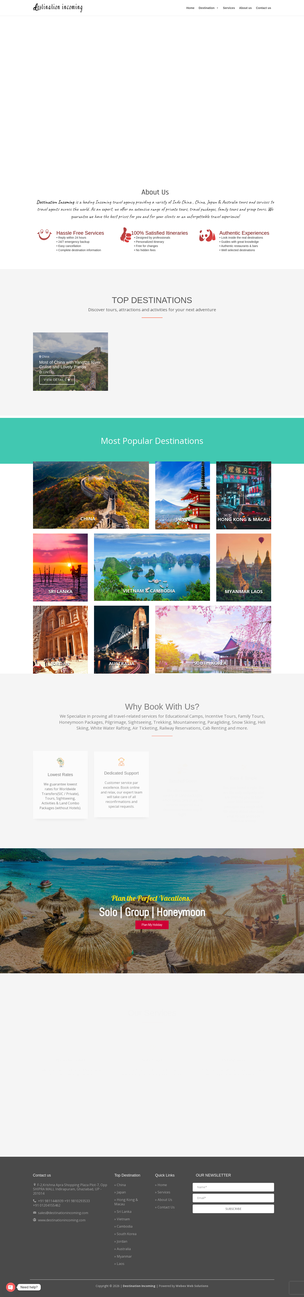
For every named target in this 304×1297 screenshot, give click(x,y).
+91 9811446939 (51, 1201)
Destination (209, 8)
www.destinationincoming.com (61, 1220)
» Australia (122, 1249)
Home (190, 8)
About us (245, 8)
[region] (152, 910)
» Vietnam (122, 1219)
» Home (161, 1185)
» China (120, 1185)
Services (229, 8)
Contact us (263, 8)
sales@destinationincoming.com (63, 1213)
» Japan (120, 1192)
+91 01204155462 (46, 1205)
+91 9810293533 (77, 1201)
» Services (162, 1192)
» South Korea (125, 1234)
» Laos (119, 1263)
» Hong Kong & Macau (126, 1201)
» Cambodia (123, 1226)
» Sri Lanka (122, 1211)
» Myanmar (123, 1256)
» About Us (163, 1199)
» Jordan (120, 1241)
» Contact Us (165, 1207)
